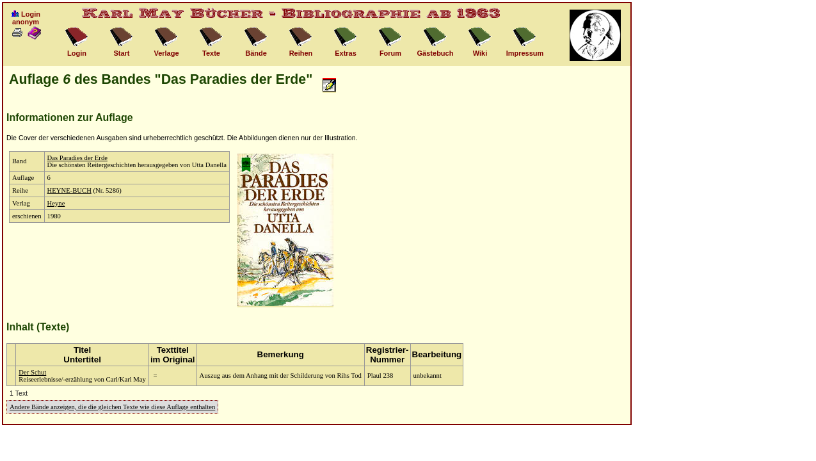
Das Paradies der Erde (77, 157)
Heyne (56, 203)
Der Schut (32, 372)
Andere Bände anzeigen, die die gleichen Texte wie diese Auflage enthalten (112, 406)
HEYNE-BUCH (69, 190)
